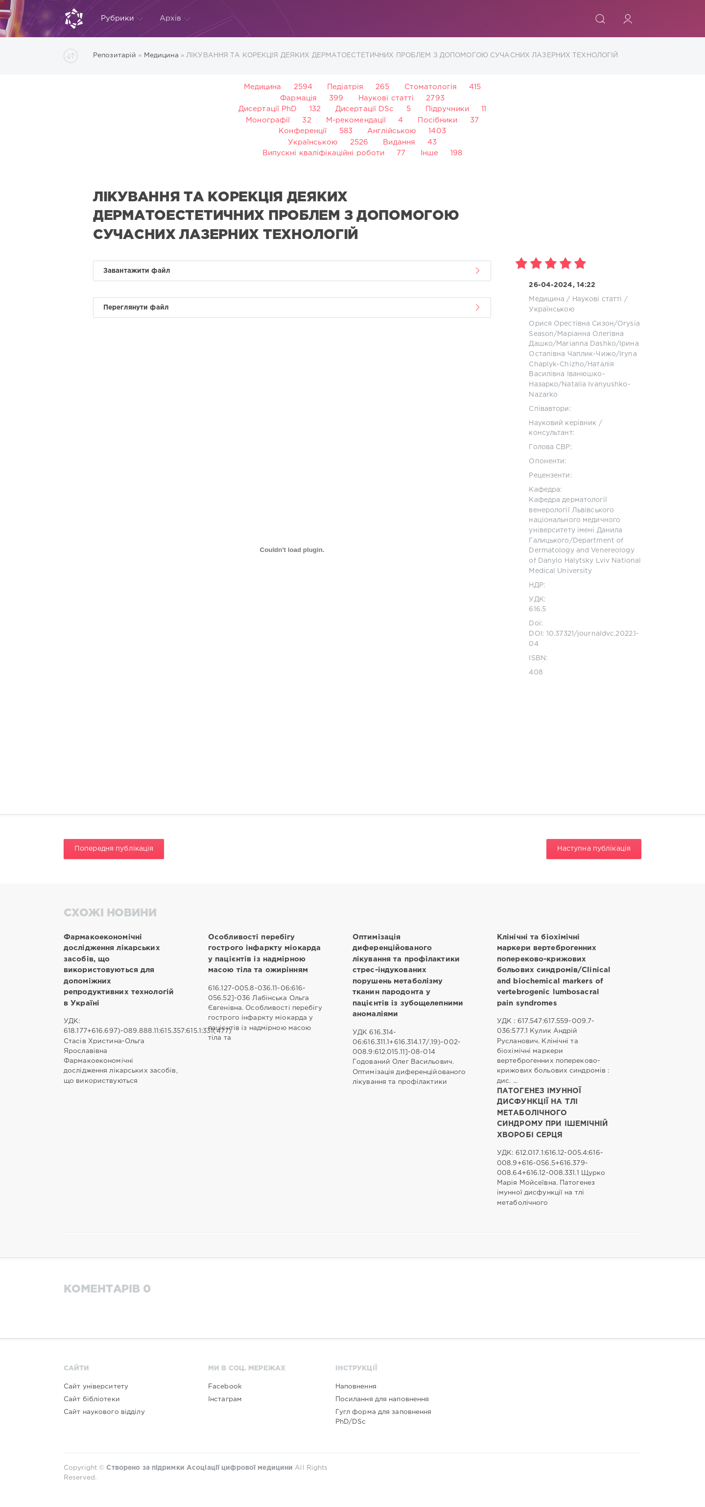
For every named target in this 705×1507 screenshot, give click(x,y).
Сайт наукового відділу (104, 1412)
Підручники (447, 109)
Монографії (268, 120)
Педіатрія (345, 87)
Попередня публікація (113, 849)
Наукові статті (386, 98)
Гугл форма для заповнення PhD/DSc (383, 1417)
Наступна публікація (594, 849)
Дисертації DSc (364, 109)
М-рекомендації (356, 120)
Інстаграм (225, 1399)
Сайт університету (96, 1386)
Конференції (303, 131)
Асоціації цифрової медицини (240, 1468)
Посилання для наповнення (382, 1399)
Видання (399, 142)
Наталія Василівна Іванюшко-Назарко (571, 374)
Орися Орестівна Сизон (571, 324)
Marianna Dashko (586, 344)
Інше (429, 153)
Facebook (225, 1386)
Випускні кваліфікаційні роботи (323, 153)
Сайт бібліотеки (92, 1399)
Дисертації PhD (267, 109)
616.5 (537, 609)
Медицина (263, 87)
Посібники (437, 120)
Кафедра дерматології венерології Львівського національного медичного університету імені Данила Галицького (575, 520)
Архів (175, 18)
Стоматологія (430, 87)
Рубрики (122, 18)
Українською (313, 142)
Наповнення (355, 1386)
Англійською (391, 131)
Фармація (298, 98)
